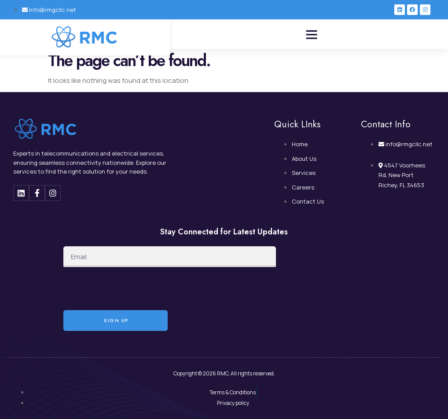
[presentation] (130, 288)
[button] (311, 34)
